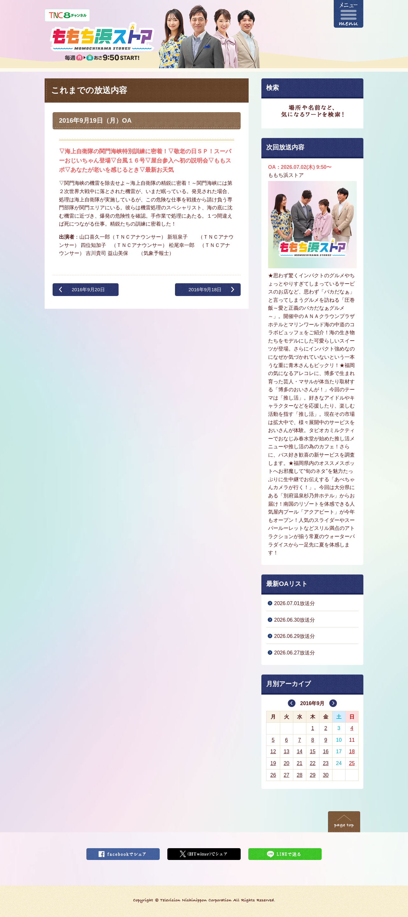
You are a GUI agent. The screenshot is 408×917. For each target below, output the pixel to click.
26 (273, 775)
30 (326, 775)
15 (313, 751)
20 (286, 763)
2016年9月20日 (88, 289)
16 (326, 751)
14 (299, 751)
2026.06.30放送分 (294, 620)
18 (352, 751)
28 (299, 775)
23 (326, 763)
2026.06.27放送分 (294, 652)
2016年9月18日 (205, 289)
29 (313, 775)
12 (273, 751)
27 (286, 775)
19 (273, 763)
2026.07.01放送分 (294, 603)
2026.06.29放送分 (294, 636)
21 (299, 763)
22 (313, 763)
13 (286, 751)
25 (352, 763)
